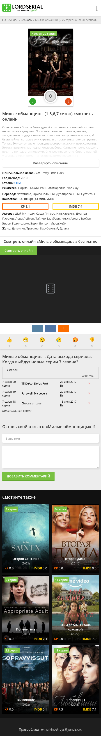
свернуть (88, 376)
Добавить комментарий (28, 476)
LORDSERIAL (10, 20)
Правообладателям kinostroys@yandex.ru (50, 729)
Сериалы (26, 20)
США (17, 183)
